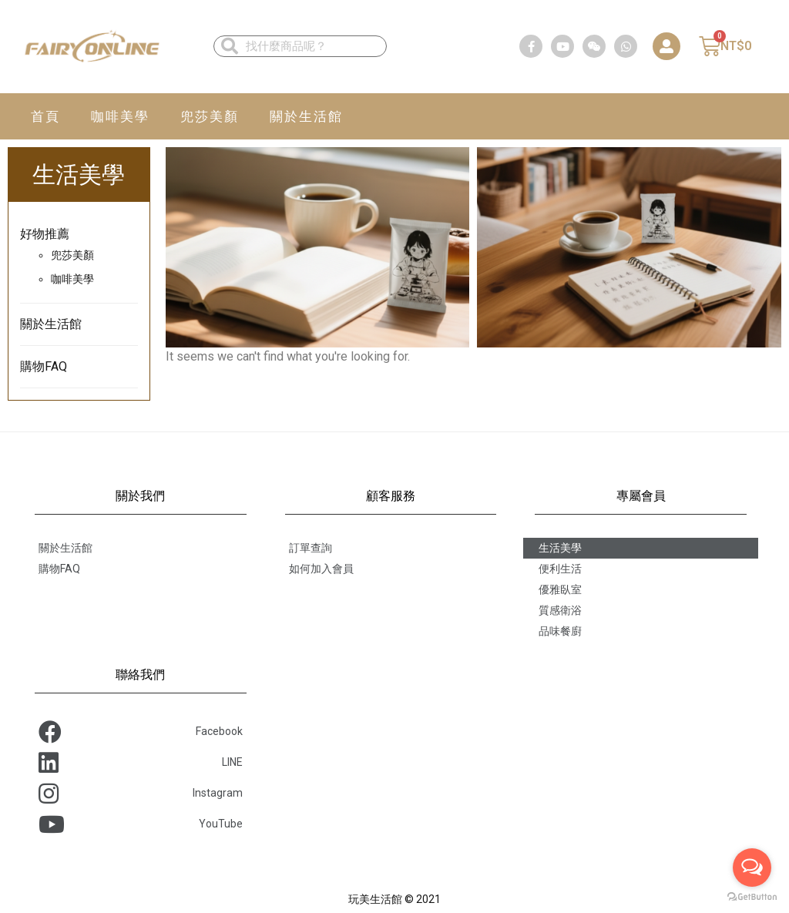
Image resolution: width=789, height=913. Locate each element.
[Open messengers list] (752, 867)
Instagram (141, 793)
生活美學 (560, 548)
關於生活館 (306, 116)
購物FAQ (43, 366)
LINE (141, 762)
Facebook (141, 731)
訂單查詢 (310, 548)
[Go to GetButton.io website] (752, 897)
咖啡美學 (120, 116)
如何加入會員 (321, 568)
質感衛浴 (560, 610)
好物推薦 (44, 234)
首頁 (45, 116)
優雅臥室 (560, 589)
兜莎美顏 (209, 116)
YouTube (141, 824)
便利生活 (560, 568)
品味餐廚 (560, 631)
